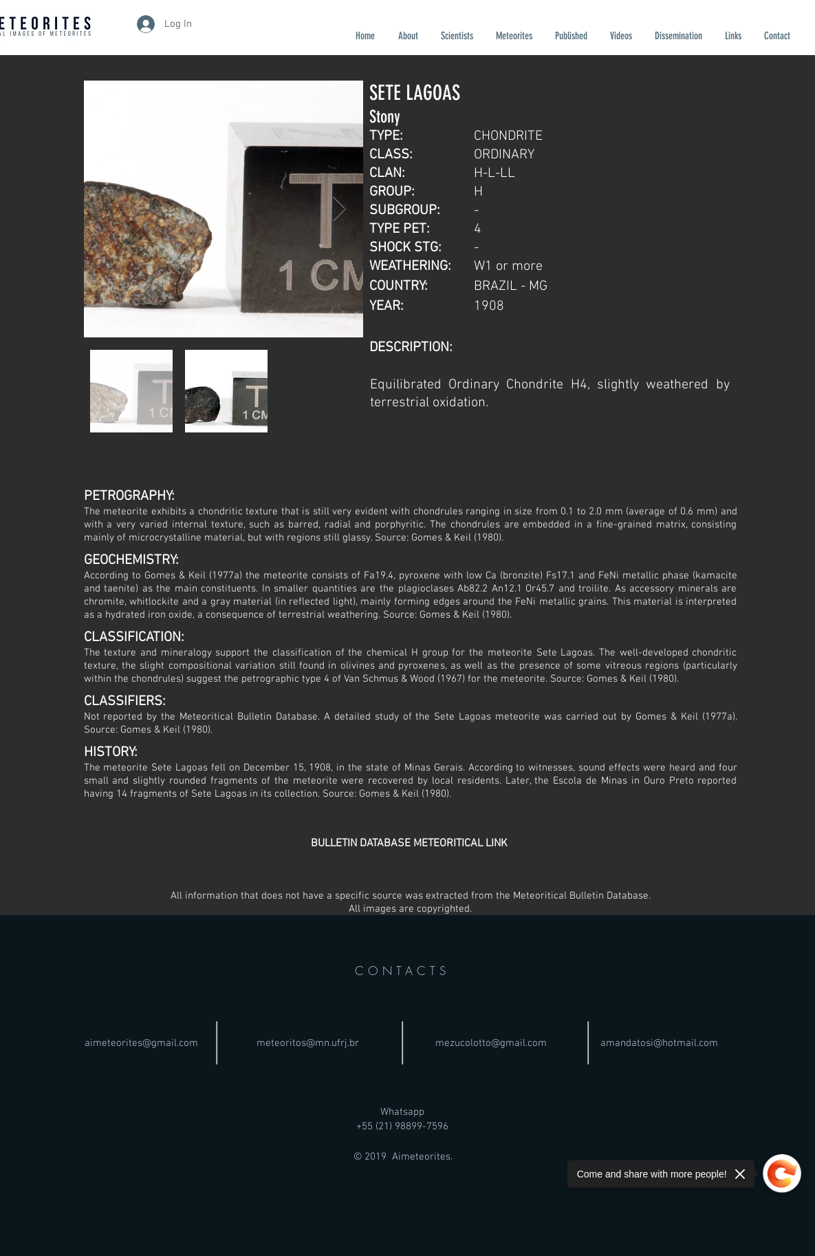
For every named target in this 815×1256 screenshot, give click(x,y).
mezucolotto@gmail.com (491, 1043)
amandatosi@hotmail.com (659, 1043)
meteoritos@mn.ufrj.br (308, 1043)
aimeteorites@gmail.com (141, 1043)
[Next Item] (339, 209)
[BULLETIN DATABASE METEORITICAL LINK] (409, 843)
